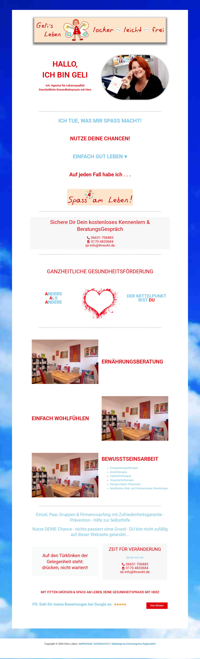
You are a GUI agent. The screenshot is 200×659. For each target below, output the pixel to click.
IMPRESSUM (83, 644)
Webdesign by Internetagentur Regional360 (135, 644)
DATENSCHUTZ (101, 644)
